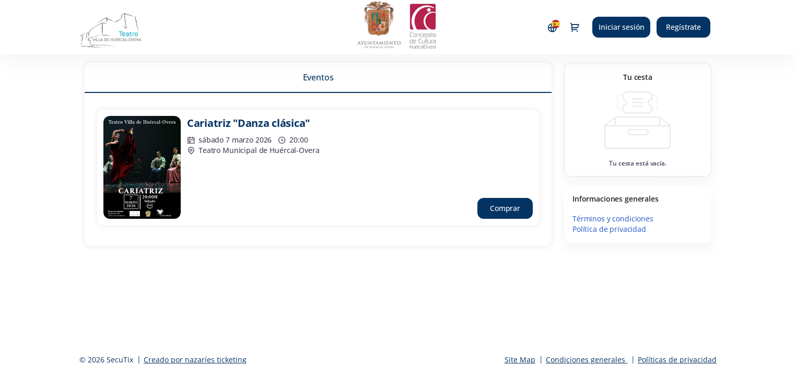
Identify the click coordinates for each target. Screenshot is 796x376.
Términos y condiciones (612, 219)
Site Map (520, 360)
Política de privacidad (609, 229)
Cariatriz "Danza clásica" (248, 123)
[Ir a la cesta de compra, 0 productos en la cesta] (574, 27)
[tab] (318, 77)
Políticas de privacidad (677, 360)
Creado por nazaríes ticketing (195, 360)
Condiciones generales (585, 360)
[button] (505, 208)
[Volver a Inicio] (122, 27)
